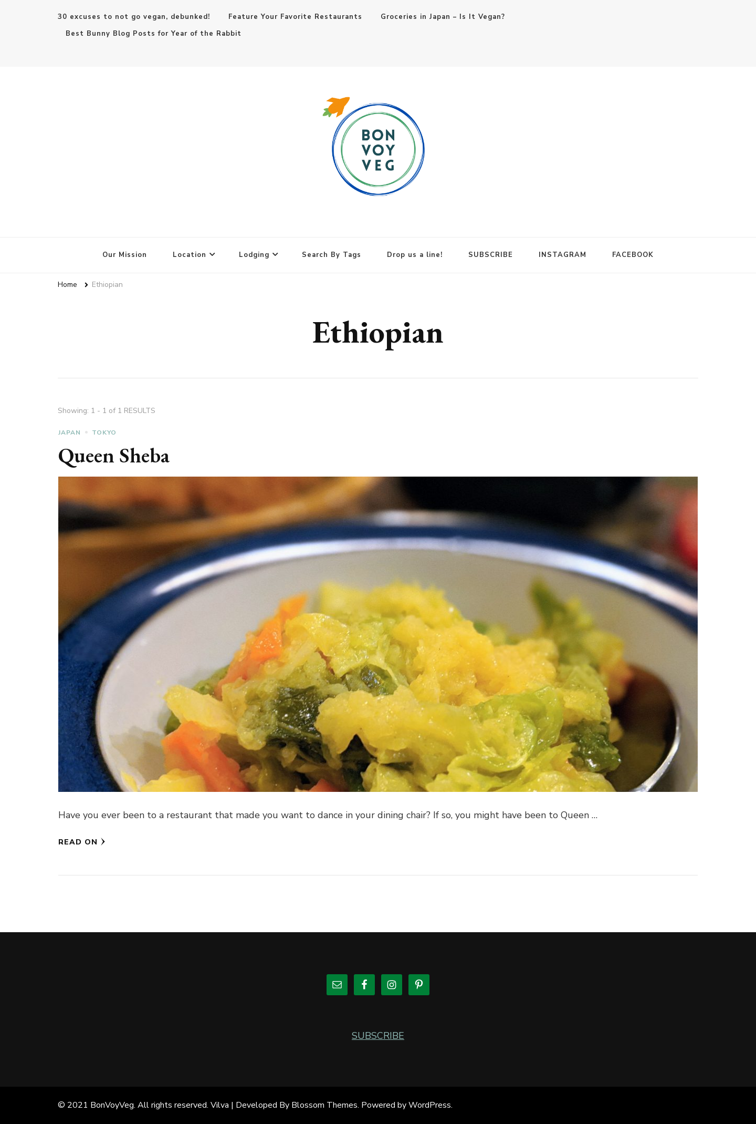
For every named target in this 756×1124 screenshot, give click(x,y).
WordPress (429, 1105)
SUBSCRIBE (490, 255)
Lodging (254, 255)
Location (189, 255)
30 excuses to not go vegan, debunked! (134, 17)
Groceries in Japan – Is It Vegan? (443, 17)
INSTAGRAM (562, 255)
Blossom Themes (324, 1105)
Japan (69, 432)
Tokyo (104, 432)
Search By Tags (331, 255)
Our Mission (124, 255)
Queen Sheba (114, 455)
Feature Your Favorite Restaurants (295, 17)
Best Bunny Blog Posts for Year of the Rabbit (154, 33)
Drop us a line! (415, 255)
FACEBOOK (633, 255)
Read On (82, 842)
